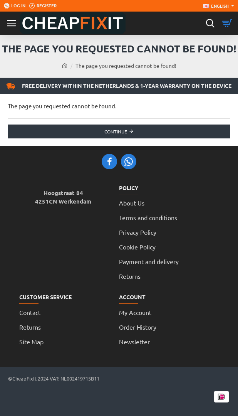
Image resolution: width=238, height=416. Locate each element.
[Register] (43, 5)
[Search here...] (210, 23)
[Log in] (14, 5)
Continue (115, 131)
